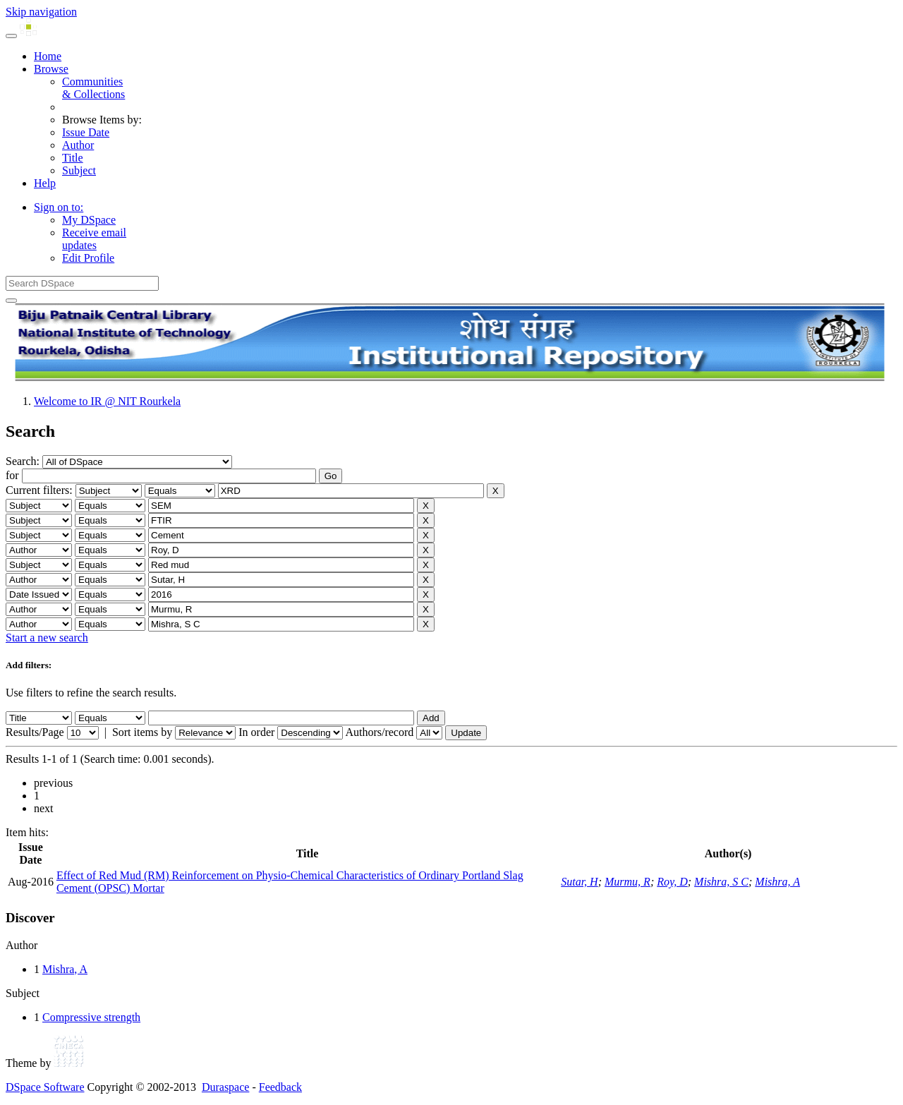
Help (45, 183)
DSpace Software (45, 1087)
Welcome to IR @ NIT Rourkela (107, 401)
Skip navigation (41, 12)
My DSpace (89, 220)
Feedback (280, 1087)
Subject (79, 170)
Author (78, 145)
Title (72, 158)
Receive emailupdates (94, 239)
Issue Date (85, 132)
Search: (24, 461)
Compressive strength (91, 1017)
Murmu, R (627, 882)
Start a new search (47, 638)
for (12, 475)
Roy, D (672, 882)
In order (256, 732)
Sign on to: (58, 207)
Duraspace (226, 1087)
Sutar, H (579, 882)
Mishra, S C (721, 882)
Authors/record (379, 732)
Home (47, 56)
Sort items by (142, 732)
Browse (51, 69)
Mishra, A (777, 882)
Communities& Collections (93, 88)
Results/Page (35, 732)
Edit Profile (88, 258)
